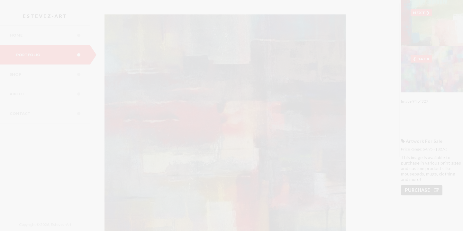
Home (50, 35)
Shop (50, 74)
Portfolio (53, 54)
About (50, 94)
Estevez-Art (45, 16)
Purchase (422, 190)
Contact (50, 113)
